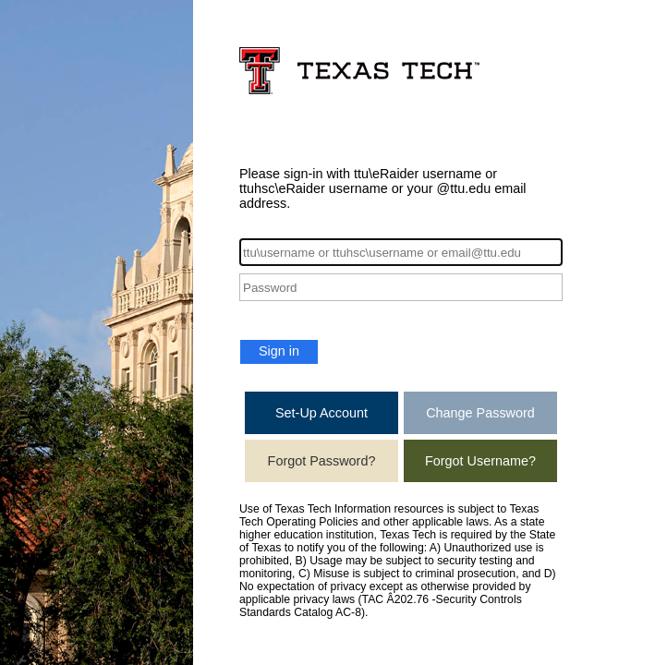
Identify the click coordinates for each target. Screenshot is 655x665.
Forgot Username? (480, 460)
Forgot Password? (322, 460)
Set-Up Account (321, 412)
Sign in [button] (279, 351)
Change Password (480, 412)
